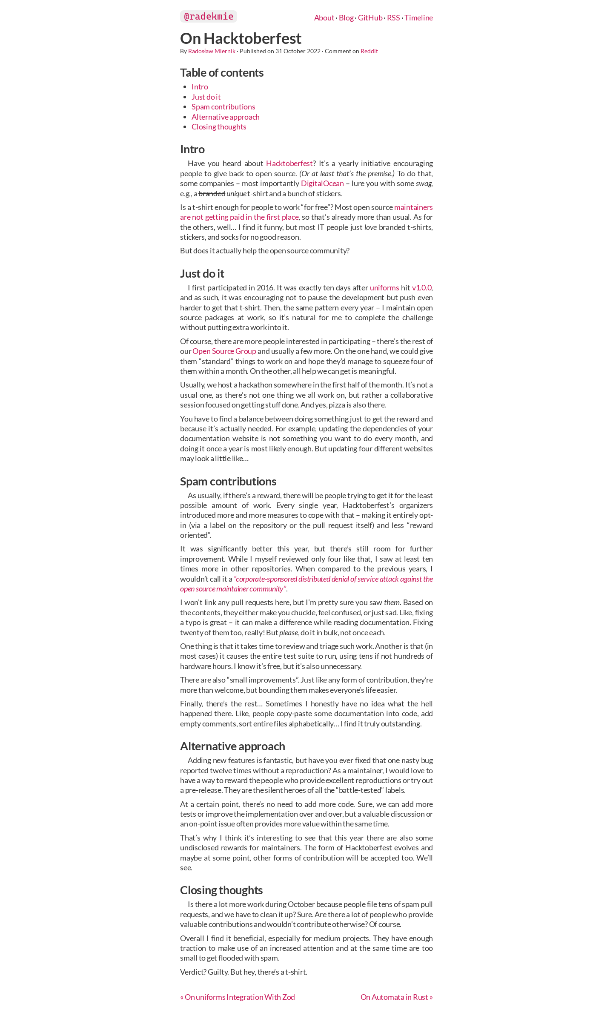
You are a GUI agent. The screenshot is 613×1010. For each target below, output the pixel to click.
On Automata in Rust (394, 996)
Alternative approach (226, 116)
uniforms (384, 287)
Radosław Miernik (211, 51)
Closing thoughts (219, 126)
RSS (393, 17)
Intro (200, 86)
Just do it (206, 96)
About (324, 17)
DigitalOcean (322, 183)
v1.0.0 (422, 287)
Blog (346, 17)
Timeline (418, 17)
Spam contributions (223, 106)
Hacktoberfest (289, 163)
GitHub (370, 17)
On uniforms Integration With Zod (240, 996)
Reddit (369, 51)
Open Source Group (224, 351)
